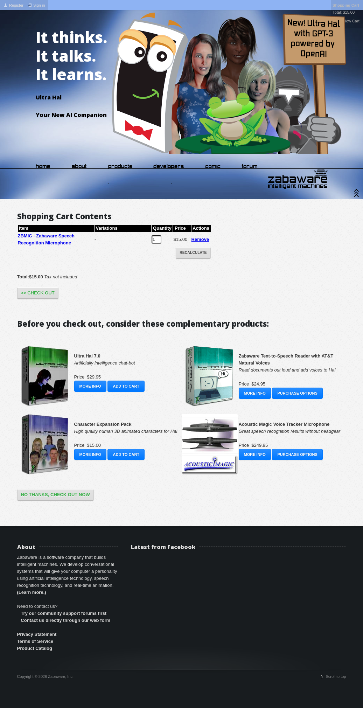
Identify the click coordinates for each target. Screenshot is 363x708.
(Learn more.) (31, 592)
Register (16, 5)
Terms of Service (35, 641)
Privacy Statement (37, 634)
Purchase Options (297, 393)
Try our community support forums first (63, 613)
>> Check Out (38, 293)
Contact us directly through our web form (65, 620)
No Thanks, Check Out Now (55, 494)
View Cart (350, 21)
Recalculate (193, 253)
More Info (90, 386)
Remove (200, 239)
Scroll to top (336, 676)
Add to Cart (126, 386)
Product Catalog (34, 648)
